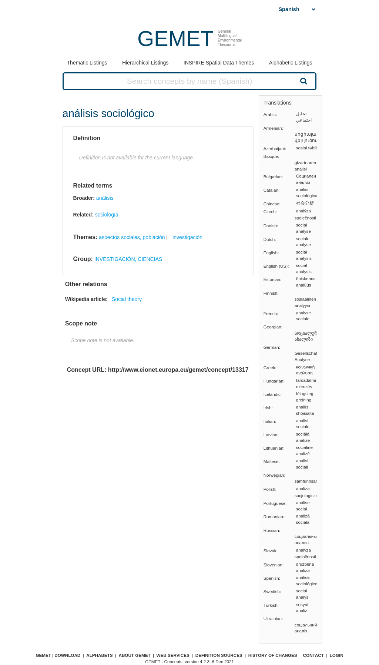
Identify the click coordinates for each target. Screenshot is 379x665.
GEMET (175, 38)
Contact (313, 655)
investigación (187, 237)
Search (303, 81)
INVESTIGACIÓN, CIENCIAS (128, 259)
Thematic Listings (87, 63)
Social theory (127, 299)
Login (336, 655)
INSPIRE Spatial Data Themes (219, 63)
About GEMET (135, 655)
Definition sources (218, 655)
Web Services (173, 655)
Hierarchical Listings (145, 63)
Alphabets (99, 655)
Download (67, 655)
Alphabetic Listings (290, 63)
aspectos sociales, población (132, 237)
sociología (106, 215)
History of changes (272, 655)
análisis (105, 198)
